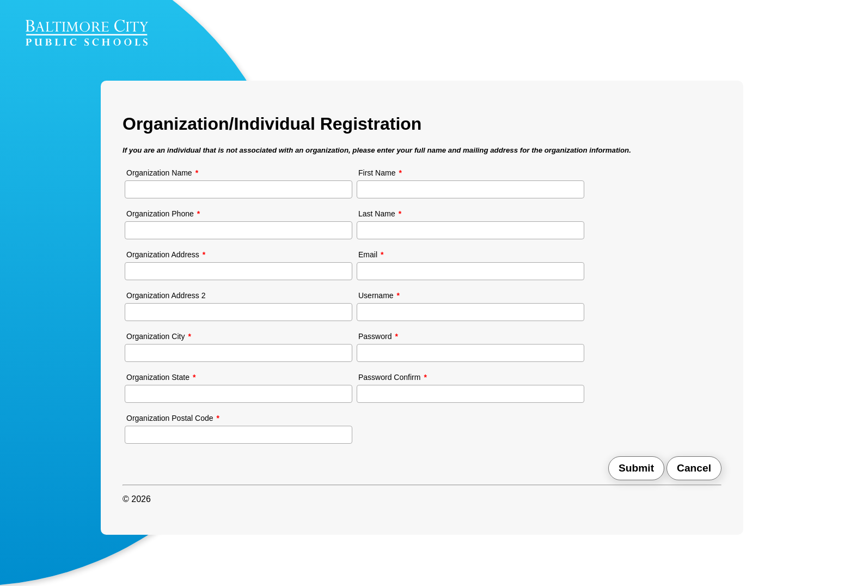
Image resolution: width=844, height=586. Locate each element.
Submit (636, 468)
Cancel (694, 468)
